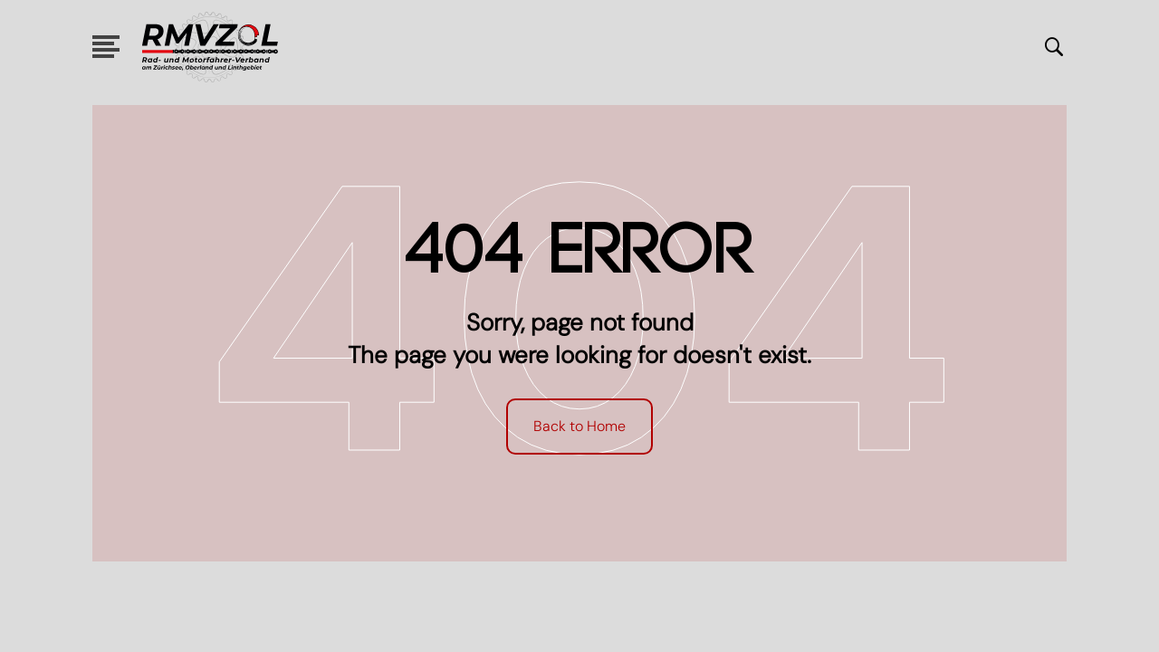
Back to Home (579, 426)
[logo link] (210, 47)
